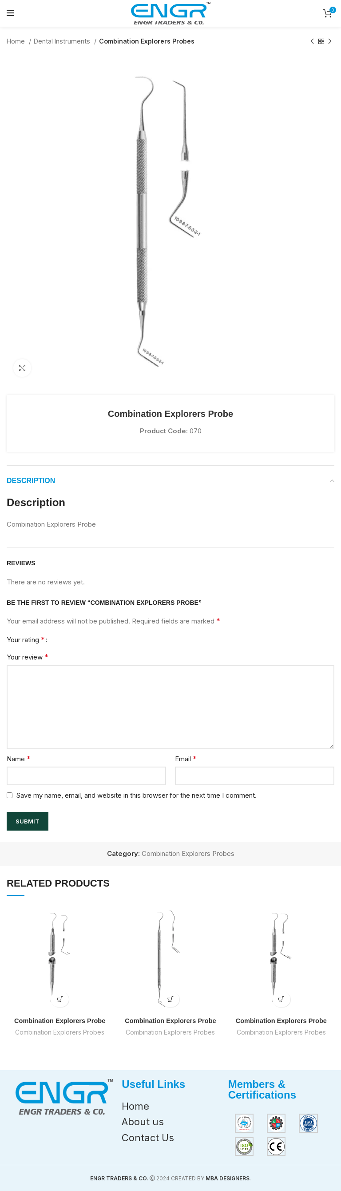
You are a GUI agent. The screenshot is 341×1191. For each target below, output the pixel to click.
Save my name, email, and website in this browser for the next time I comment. (136, 795)
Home (17, 41)
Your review (27, 656)
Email (186, 758)
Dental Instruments (63, 41)
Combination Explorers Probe (60, 1020)
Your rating (26, 639)
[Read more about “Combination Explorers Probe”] (59, 999)
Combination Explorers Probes (146, 41)
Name (19, 758)
